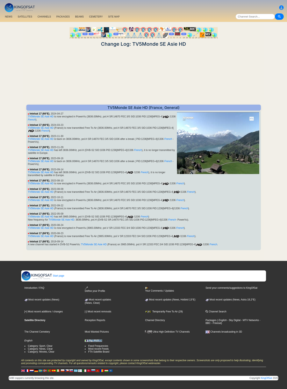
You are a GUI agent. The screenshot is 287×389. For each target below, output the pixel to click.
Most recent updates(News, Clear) (98, 301)
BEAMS (79, 16)
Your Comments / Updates (159, 289)
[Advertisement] (143, 76)
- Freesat (216, 323)
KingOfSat (266, 378)
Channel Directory (155, 320)
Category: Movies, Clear (41, 351)
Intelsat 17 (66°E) (39, 113)
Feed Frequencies (98, 346)
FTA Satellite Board (98, 351)
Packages (211, 320)
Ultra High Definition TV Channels (167, 331)
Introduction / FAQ (34, 287)
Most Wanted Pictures (97, 331)
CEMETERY (96, 16)
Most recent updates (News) (41, 299)
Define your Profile (95, 289)
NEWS (8, 16)
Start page (42, 275)
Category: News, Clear (40, 348)
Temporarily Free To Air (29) (164, 311)
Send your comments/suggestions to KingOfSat (231, 287)
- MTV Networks (250, 320)
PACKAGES (63, 16)
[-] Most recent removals (98, 311)
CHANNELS (44, 16)
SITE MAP (114, 16)
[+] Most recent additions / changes (43, 311)
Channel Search (216, 311)
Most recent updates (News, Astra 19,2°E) (231, 299)
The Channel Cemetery (37, 331)
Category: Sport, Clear (40, 346)
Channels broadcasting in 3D (224, 331)
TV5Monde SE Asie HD (41, 116)
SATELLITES (25, 16)
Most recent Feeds (98, 348)
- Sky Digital (234, 320)
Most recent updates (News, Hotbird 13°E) (170, 299)
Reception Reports (95, 320)
